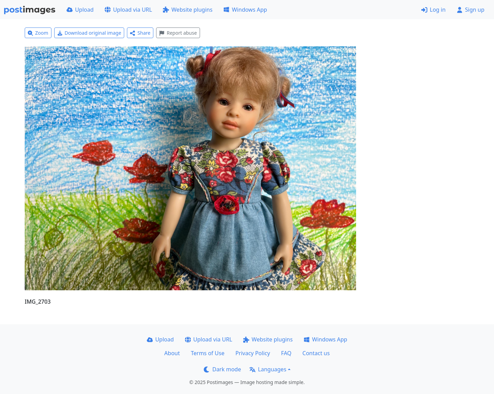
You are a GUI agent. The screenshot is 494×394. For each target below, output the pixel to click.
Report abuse (178, 33)
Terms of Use (207, 353)
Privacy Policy (252, 353)
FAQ (286, 353)
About (172, 353)
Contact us (316, 353)
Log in (433, 9)
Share (140, 33)
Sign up (470, 9)
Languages (267, 369)
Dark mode (222, 369)
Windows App (245, 9)
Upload (80, 9)
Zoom (38, 33)
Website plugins (187, 9)
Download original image (89, 33)
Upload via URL (128, 9)
